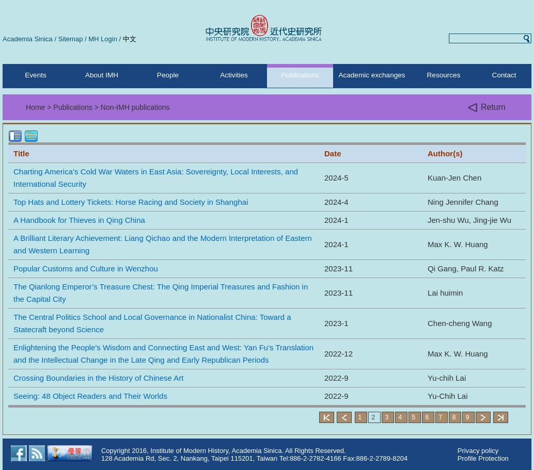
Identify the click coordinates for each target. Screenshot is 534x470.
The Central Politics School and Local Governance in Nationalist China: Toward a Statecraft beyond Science (152, 323)
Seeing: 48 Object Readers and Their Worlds (90, 396)
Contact (504, 75)
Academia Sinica (28, 39)
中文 (129, 39)
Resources (444, 75)
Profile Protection (483, 458)
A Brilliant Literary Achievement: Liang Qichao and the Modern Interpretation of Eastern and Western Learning (162, 244)
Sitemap (70, 39)
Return (487, 107)
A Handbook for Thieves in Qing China (79, 220)
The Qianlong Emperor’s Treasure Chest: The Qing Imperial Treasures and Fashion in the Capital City (160, 292)
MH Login (102, 39)
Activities (234, 75)
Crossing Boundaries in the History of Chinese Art (98, 378)
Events (35, 75)
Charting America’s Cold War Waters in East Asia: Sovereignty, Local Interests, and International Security (155, 177)
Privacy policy (478, 451)
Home (35, 107)
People (168, 75)
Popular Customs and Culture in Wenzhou (85, 268)
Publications (300, 75)
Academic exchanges (371, 75)
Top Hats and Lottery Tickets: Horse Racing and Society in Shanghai (130, 202)
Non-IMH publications (135, 107)
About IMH (101, 75)
